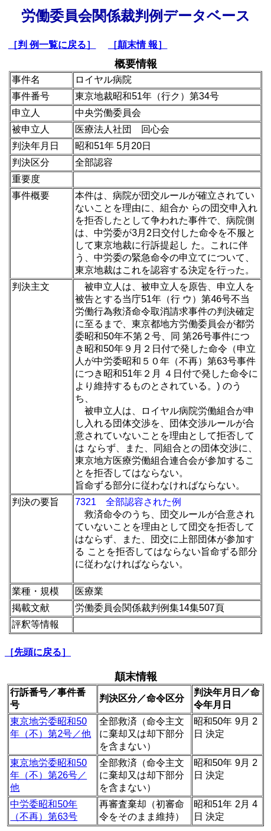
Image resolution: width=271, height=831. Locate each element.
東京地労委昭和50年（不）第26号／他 (48, 775)
